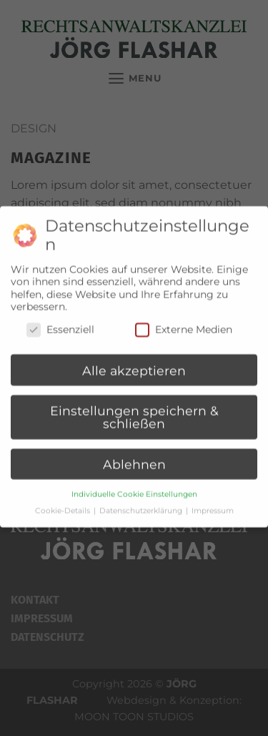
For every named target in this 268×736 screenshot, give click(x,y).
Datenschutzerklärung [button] (141, 502)
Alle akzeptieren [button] (134, 362)
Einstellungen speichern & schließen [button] (134, 409)
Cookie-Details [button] (63, 502)
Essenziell (60, 321)
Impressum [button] (213, 502)
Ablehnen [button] (134, 455)
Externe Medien (183, 321)
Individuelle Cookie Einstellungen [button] (134, 486)
